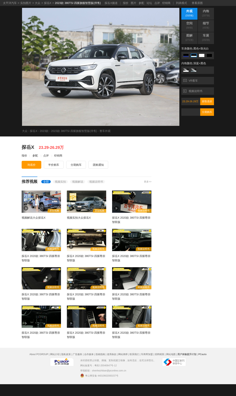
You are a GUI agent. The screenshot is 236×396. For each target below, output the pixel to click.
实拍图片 (25, 3)
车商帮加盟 (147, 354)
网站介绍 (55, 354)
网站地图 (171, 354)
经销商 (166, 3)
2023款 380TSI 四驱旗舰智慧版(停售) (78, 3)
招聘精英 (159, 354)
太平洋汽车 (10, 3)
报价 (125, 3)
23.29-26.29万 (190, 101)
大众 (37, 3)
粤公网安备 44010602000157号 (99, 376)
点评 (157, 3)
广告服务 (77, 354)
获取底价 (207, 101)
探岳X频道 (111, 3)
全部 (46, 181)
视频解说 (77, 181)
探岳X (47, 3)
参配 (141, 3)
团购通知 (98, 164)
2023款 (44, 131)
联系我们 (134, 354)
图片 (133, 3)
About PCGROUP (39, 354)
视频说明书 (192, 91)
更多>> (147, 181)
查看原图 (197, 3)
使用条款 (111, 354)
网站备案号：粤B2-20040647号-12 (98, 365)
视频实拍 (60, 181)
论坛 (149, 3)
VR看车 (190, 80)
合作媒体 (89, 354)
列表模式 (181, 3)
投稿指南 (100, 354)
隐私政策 (66, 354)
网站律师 (123, 354)
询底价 (31, 164)
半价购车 (53, 164)
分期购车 (207, 112)
